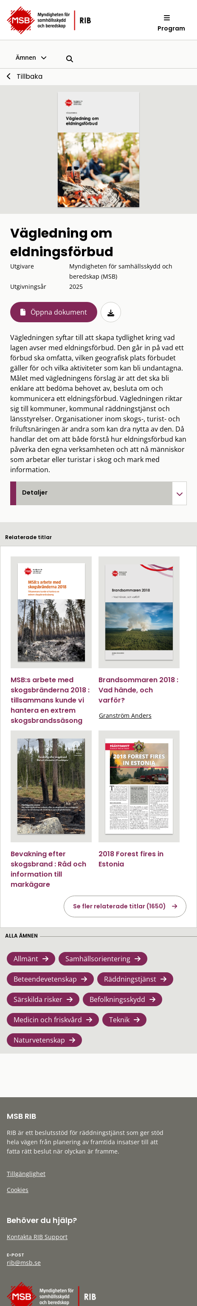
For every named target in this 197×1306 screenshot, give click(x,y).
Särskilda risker (38, 999)
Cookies (17, 1190)
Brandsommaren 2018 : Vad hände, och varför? (138, 690)
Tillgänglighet (26, 1174)
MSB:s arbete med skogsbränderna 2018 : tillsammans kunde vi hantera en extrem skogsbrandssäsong (50, 700)
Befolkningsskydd (117, 999)
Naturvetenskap (39, 1040)
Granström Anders (125, 715)
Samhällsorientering (97, 958)
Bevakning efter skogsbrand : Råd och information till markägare (48, 869)
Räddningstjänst (130, 979)
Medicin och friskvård (48, 1019)
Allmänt (26, 958)
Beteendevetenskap (45, 979)
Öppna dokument (59, 312)
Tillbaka (29, 76)
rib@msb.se (24, 1263)
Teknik (119, 1019)
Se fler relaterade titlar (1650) (119, 906)
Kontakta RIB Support (37, 1237)
